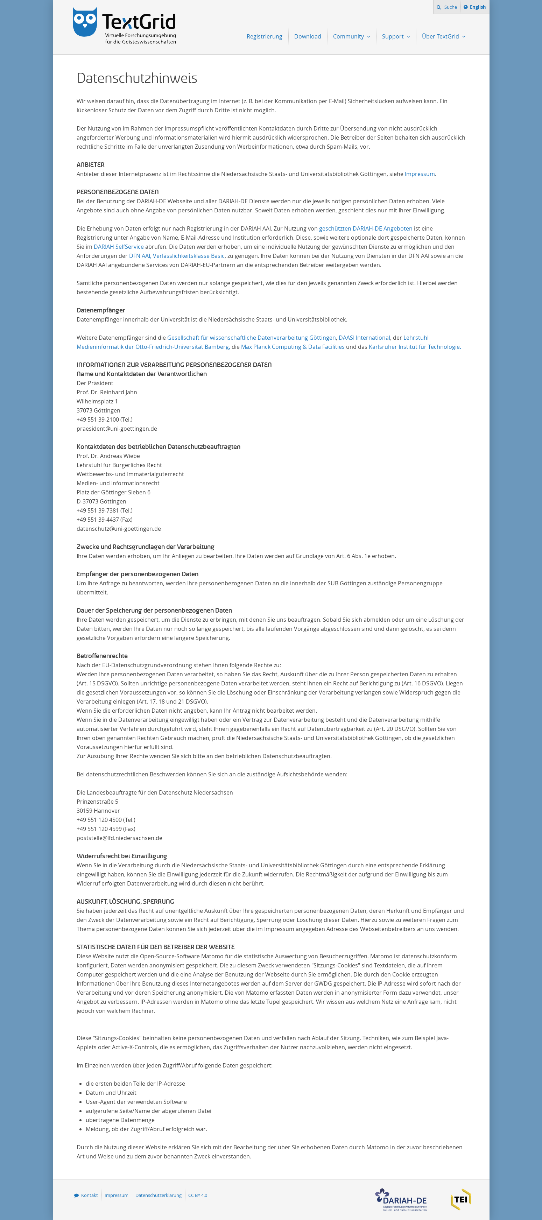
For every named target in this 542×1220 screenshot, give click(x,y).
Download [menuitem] (307, 36)
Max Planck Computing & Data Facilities (293, 347)
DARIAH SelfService (119, 247)
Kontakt (89, 1195)
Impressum (420, 174)
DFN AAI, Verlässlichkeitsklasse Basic (177, 256)
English (479, 8)
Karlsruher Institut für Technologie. (415, 347)
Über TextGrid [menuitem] (441, 36)
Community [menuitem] (349, 36)
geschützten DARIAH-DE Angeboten (366, 228)
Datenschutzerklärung (158, 1195)
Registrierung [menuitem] (264, 36)
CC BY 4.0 (197, 1195)
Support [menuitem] (393, 36)
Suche (450, 7)
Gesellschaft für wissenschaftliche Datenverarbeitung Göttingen (251, 337)
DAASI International (364, 337)
